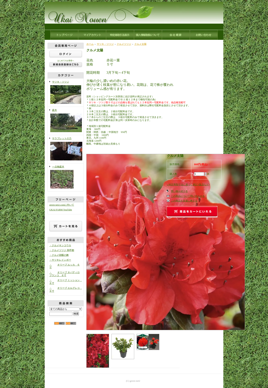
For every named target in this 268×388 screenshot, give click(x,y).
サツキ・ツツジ (65, 92)
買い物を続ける (179, 191)
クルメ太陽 (140, 44)
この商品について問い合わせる (188, 196)
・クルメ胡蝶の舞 (59, 255)
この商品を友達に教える (184, 200)
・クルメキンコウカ (60, 245)
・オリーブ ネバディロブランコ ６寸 (64, 274)
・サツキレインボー (60, 259)
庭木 (65, 121)
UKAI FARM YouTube (60, 209)
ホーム (90, 44)
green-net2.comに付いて (61, 204)
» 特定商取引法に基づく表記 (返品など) (188, 184)
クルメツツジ (124, 44)
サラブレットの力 (65, 149)
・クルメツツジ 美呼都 (61, 250)
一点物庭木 (65, 177)
